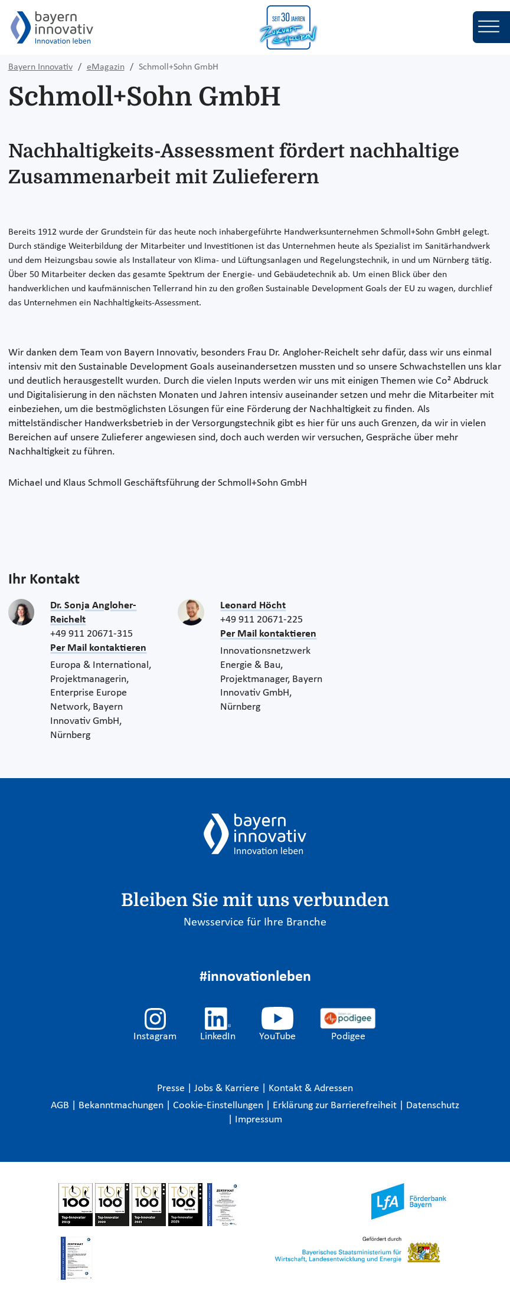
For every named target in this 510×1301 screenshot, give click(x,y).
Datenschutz (432, 1105)
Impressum (258, 1119)
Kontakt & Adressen (311, 1088)
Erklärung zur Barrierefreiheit (336, 1105)
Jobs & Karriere (227, 1088)
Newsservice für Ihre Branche (255, 922)
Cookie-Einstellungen (218, 1105)
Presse (172, 1088)
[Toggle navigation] (491, 27)
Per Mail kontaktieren (98, 648)
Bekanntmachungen (122, 1105)
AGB (61, 1105)
